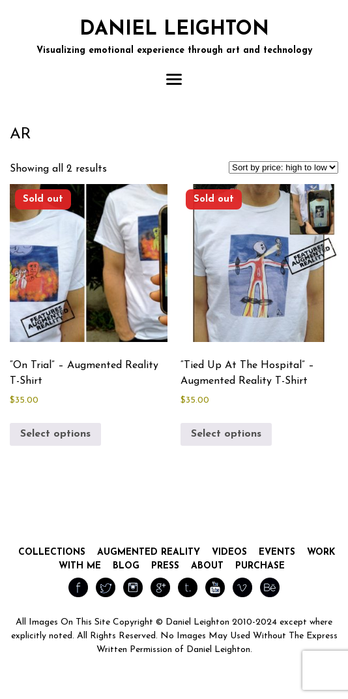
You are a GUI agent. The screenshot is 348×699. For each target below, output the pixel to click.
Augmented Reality (148, 552)
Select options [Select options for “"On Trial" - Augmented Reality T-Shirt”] (55, 434)
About (207, 566)
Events (277, 552)
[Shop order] (283, 167)
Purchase (260, 566)
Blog (126, 566)
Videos (229, 552)
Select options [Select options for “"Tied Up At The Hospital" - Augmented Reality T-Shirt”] (226, 434)
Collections (51, 552)
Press (165, 566)
